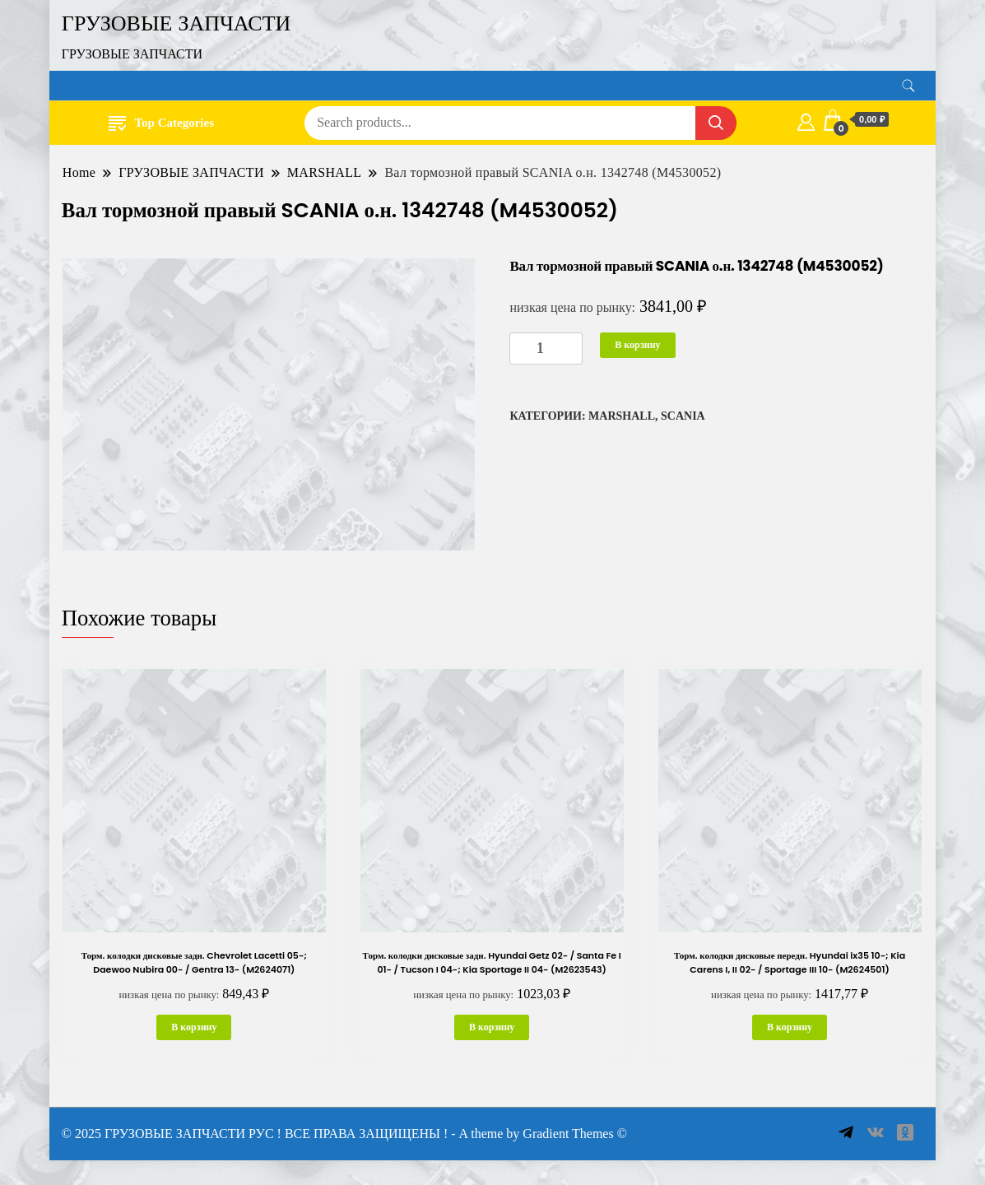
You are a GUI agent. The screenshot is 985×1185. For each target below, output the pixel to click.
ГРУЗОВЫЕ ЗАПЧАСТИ (176, 23)
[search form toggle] (908, 86)
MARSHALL (621, 416)
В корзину (637, 345)
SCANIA (683, 416)
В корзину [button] (193, 1027)
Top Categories (161, 122)
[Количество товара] (546, 348)
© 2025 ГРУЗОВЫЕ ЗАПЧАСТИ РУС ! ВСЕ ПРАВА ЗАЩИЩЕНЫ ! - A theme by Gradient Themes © (344, 1134)
